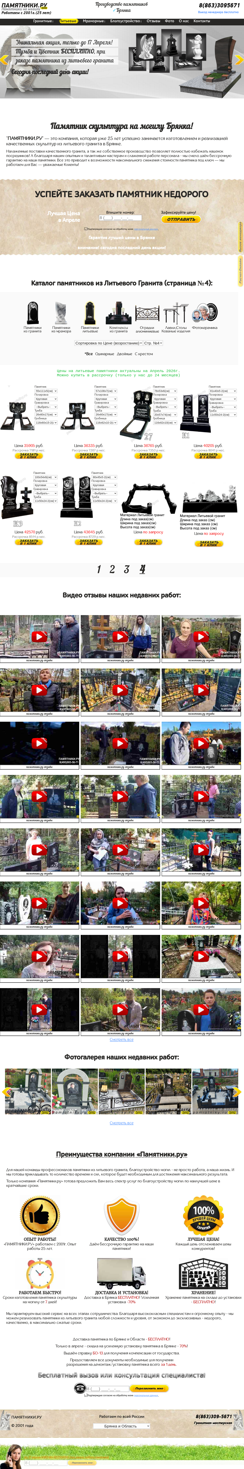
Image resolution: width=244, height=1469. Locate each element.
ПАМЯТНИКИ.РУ (24, 5)
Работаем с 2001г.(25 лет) (26, 13)
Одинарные (104, 354)
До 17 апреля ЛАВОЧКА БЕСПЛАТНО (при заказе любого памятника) (66, 1457)
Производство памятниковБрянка (121, 7)
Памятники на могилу (20, 9)
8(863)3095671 (219, 5)
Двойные (124, 354)
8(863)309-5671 (214, 1418)
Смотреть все (122, 1041)
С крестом (144, 354)
